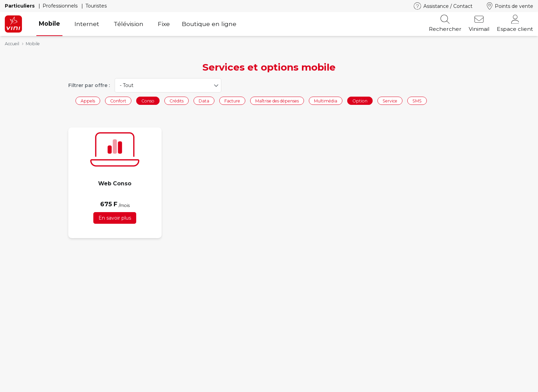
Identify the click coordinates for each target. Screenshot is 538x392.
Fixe (164, 23)
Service (390, 100)
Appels (88, 100)
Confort (118, 100)
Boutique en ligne (209, 23)
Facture (232, 100)
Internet (86, 23)
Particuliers (20, 6)
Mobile (49, 23)
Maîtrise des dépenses (277, 100)
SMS (417, 100)
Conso (147, 100)
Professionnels (61, 6)
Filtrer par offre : (89, 85)
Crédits (176, 100)
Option (359, 100)
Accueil (12, 43)
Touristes (96, 6)
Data (204, 100)
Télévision (128, 23)
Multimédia (325, 100)
